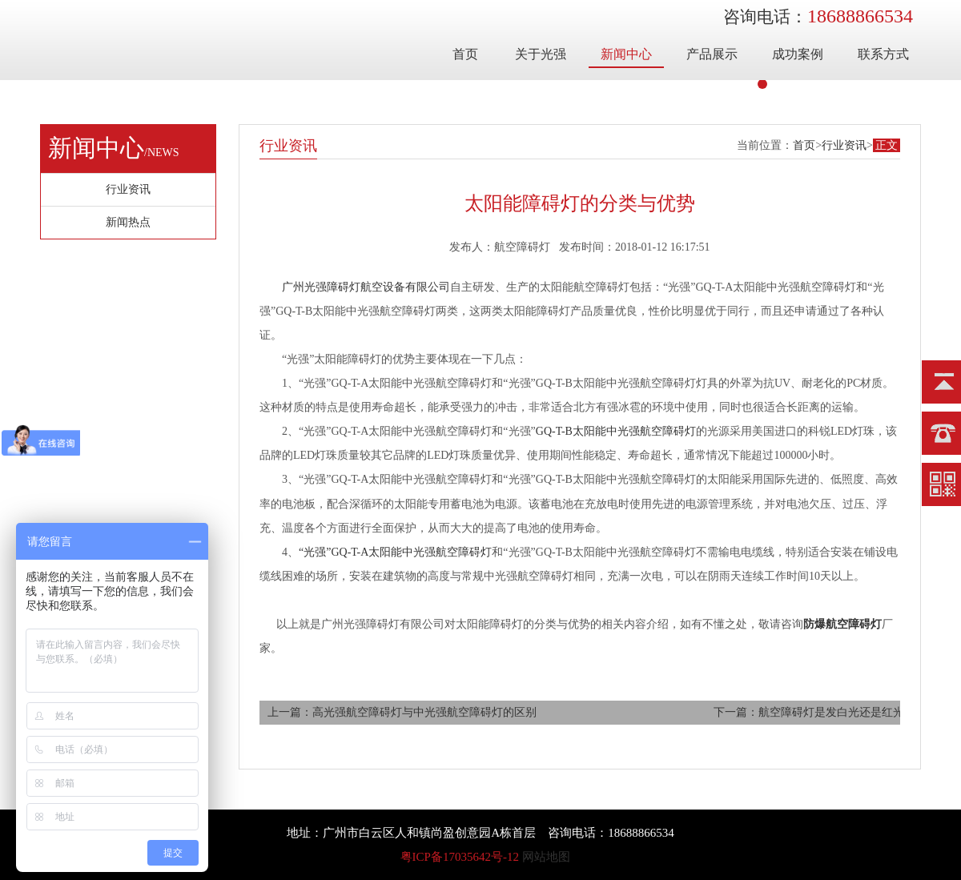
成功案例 (797, 54)
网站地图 (546, 856)
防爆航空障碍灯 (842, 624)
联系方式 (883, 54)
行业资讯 (844, 145)
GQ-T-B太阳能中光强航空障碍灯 (616, 431)
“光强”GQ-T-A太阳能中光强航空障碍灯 (395, 552)
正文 (886, 145)
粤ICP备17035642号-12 (459, 856)
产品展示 (712, 54)
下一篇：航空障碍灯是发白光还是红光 (809, 712)
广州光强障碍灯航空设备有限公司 (366, 287)
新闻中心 (626, 54)
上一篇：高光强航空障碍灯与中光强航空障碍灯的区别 (402, 712)
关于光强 (540, 54)
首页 (465, 54)
